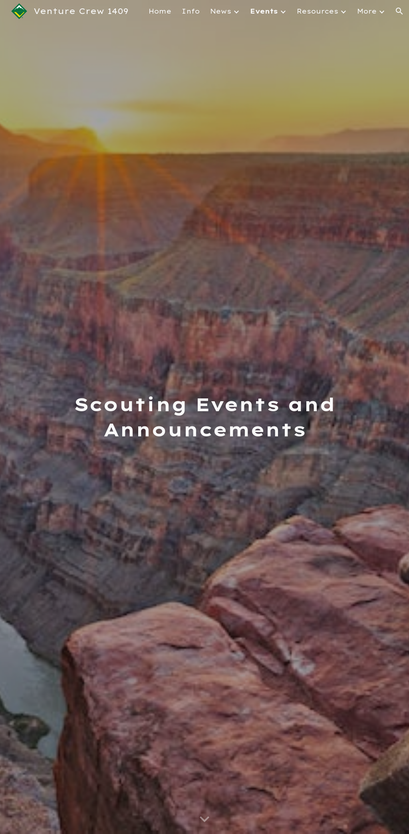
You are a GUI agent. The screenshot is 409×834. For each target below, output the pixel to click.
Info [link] (191, 11)
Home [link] (160, 11)
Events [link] (264, 11)
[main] (204, 417)
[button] (399, 11)
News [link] (220, 11)
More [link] (367, 11)
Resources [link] (317, 11)
